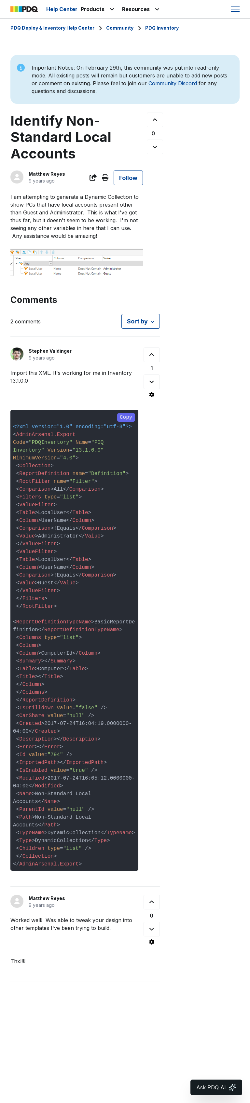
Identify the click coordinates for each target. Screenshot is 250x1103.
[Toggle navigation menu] (235, 9)
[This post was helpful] (155, 120)
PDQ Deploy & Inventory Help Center (52, 28)
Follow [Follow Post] (128, 177)
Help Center (61, 9)
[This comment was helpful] (152, 354)
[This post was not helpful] (155, 147)
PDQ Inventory (162, 28)
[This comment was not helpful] (152, 381)
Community (119, 28)
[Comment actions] (151, 395)
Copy (126, 417)
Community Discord (172, 83)
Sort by (137, 321)
